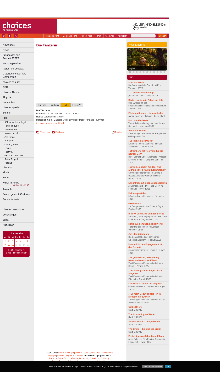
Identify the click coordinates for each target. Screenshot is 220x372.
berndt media (64, 353)
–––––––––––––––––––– (16, 204)
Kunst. (6, 177)
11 (13, 245)
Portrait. (8, 162)
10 (9, 245)
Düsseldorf (94, 358)
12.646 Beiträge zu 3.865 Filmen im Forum (16, 251)
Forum (99, 36)
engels (69, 355)
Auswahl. (8, 189)
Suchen (162, 36)
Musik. (6, 172)
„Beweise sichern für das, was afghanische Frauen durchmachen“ (147, 168)
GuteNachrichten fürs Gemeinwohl (14, 75)
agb (98, 353)
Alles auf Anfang (137, 130)
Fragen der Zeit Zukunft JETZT (19, 57)
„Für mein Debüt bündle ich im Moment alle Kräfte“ (144, 295)
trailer (79, 355)
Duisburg (105, 358)
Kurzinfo (42, 105)
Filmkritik (54, 105)
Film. (5, 117)
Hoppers (132, 68)
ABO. (6, 87)
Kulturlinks (8, 225)
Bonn (60, 358)
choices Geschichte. (14, 209)
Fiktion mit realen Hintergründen (145, 113)
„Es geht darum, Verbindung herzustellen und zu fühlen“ (143, 259)
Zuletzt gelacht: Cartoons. (17, 194)
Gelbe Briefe (135, 307)
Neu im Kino (86, 36)
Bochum (53, 358)
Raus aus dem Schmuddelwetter (145, 224)
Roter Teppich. (11, 159)
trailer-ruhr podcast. (13, 68)
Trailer (65, 105)
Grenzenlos (134, 203)
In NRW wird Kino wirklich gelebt (146, 213)
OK (168, 366)
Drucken (118, 132)
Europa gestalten (12, 63)
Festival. (8, 151)
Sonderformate (11, 199)
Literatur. (7, 167)
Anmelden (122, 36)
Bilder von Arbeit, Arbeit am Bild (145, 100)
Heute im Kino (52, 36)
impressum (77, 353)
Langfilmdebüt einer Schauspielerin (147, 183)
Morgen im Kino (70, 36)
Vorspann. (9, 140)
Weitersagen (45, 132)
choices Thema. (11, 92)
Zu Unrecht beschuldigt (141, 92)
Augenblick (9, 102)
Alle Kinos (109, 36)
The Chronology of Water (141, 314)
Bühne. (7, 112)
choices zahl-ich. (12, 82)
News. (6, 50)
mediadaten (107, 353)
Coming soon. (11, 144)
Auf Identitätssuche (138, 234)
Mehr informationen (153, 366)
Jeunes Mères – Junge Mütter (144, 321)
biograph (52, 355)
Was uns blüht (136, 82)
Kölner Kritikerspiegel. (15, 122)
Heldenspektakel (137, 193)
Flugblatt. (8, 97)
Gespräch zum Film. (14, 155)
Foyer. (7, 148)
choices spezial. (11, 107)
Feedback (60, 132)
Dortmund (83, 358)
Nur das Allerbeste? (139, 120)
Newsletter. (9, 45)
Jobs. (6, 219)
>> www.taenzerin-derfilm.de (50, 123)
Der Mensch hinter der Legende (145, 283)
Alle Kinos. (9, 137)
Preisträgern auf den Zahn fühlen (146, 336)
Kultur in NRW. (11, 182)
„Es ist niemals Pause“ (140, 140)
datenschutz (89, 353)
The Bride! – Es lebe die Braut (144, 329)
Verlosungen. (10, 214)
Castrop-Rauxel (71, 358)
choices (60, 355)
